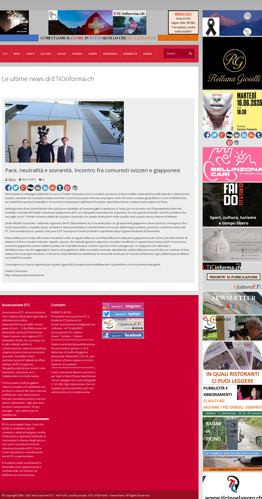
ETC (5, 53)
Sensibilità (130, 53)
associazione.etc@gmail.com (77, 324)
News (17, 53)
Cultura (46, 53)
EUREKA (147, 53)
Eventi (30, 53)
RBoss (12, 179)
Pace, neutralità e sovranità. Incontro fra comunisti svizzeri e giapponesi (92, 170)
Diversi (93, 53)
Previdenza (110, 53)
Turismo (77, 53)
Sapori (61, 53)
